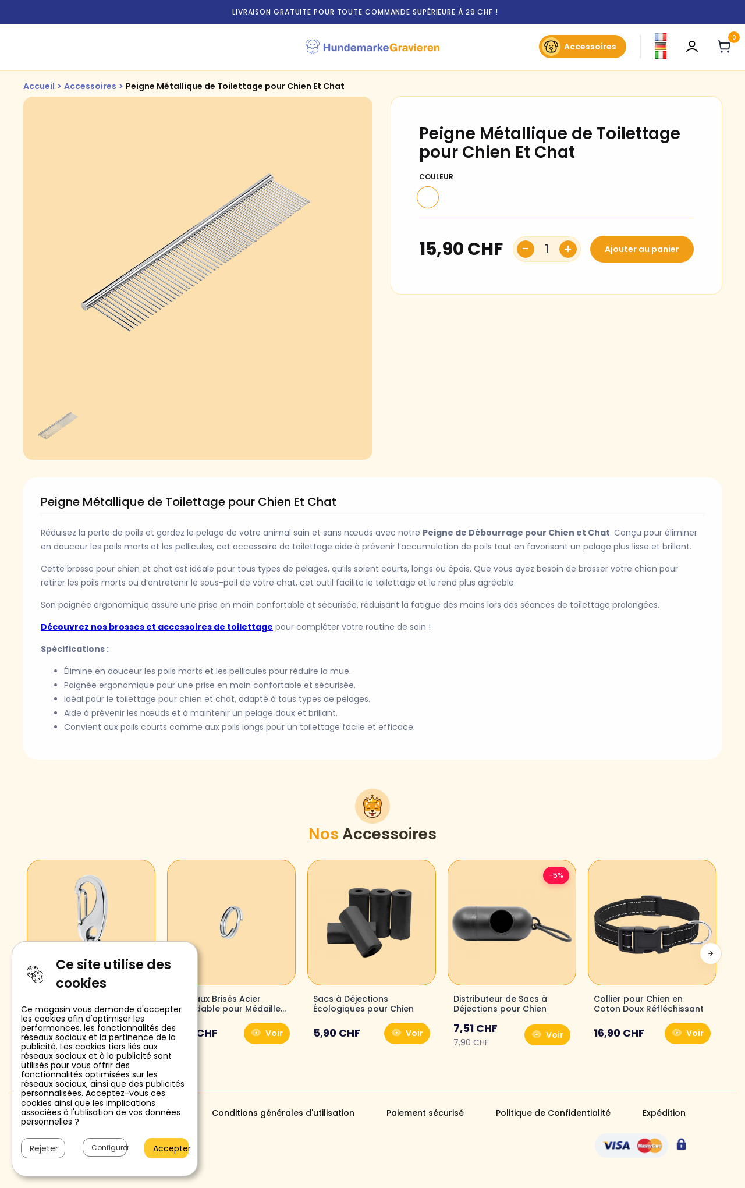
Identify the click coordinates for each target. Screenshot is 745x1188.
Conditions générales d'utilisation (283, 1113)
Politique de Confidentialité (553, 1113)
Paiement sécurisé (425, 1113)
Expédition (664, 1113)
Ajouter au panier (642, 249)
